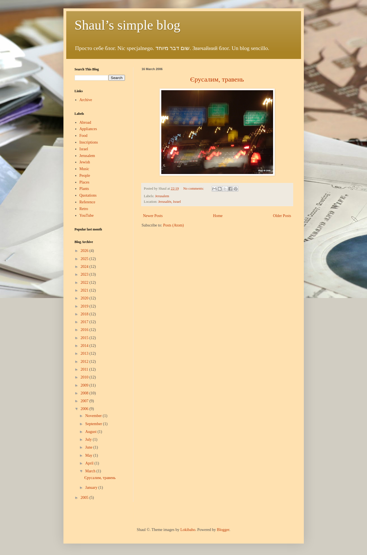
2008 (84, 393)
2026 (84, 251)
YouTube (86, 215)
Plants (84, 189)
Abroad (85, 122)
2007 (84, 401)
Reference (87, 202)
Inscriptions (88, 142)
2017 (84, 322)
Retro (83, 209)
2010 (84, 377)
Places (84, 182)
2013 (84, 353)
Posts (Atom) (173, 225)
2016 (84, 330)
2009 (84, 385)
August (91, 432)
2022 (84, 282)
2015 (84, 338)
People (84, 175)
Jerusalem (162, 196)
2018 (84, 314)
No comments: (194, 188)
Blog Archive (84, 242)
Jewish (84, 162)
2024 (84, 267)
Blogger (223, 530)
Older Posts (282, 216)
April (89, 463)
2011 (84, 369)
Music (84, 169)
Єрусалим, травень (99, 478)
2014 (84, 346)
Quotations (87, 195)
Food (83, 136)
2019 (84, 306)
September (94, 424)
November (94, 416)
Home (217, 216)
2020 (84, 298)
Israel (83, 149)
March (90, 471)
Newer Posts (153, 216)
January (91, 487)
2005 (84, 498)
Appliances (88, 129)
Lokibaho (187, 530)
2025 (84, 259)
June (89, 447)
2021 (84, 290)
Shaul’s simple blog (128, 25)
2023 (84, 274)
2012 (84, 361)
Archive (85, 100)
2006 (84, 409)
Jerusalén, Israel (169, 202)
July (89, 439)
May (89, 455)
